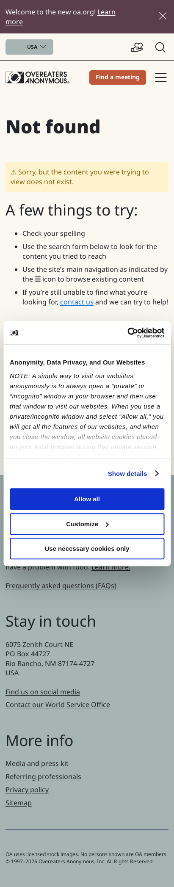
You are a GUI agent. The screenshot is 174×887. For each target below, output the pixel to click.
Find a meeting (118, 77)
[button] (161, 47)
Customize (87, 524)
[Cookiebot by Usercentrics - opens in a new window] (127, 332)
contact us (77, 302)
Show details (127, 473)
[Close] (162, 16)
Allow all (87, 499)
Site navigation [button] (160, 77)
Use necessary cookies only (86, 548)
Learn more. (110, 567)
